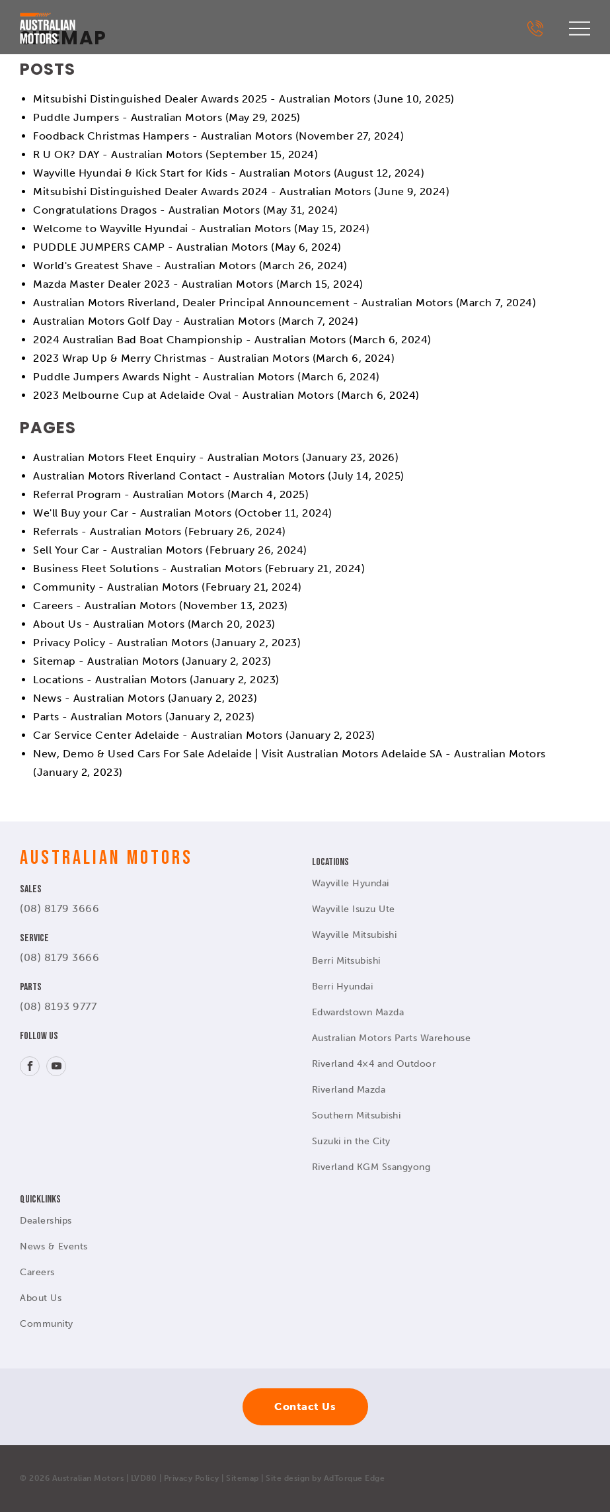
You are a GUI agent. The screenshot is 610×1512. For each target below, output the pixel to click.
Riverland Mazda (349, 1089)
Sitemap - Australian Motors (106, 661)
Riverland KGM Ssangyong (371, 1167)
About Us (40, 1298)
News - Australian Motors (99, 698)
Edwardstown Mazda (358, 1012)
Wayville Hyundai (350, 883)
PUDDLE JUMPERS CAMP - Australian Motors (150, 247)
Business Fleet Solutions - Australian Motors (147, 568)
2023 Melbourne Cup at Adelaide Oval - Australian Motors (183, 395)
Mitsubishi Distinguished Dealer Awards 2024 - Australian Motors (202, 191)
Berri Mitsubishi (346, 960)
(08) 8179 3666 (59, 908)
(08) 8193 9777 (58, 1006)
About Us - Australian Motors (108, 624)
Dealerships (46, 1220)
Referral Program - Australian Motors (128, 494)
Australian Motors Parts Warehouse (391, 1038)
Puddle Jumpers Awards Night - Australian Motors (164, 376)
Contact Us (305, 1406)
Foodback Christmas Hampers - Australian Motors (162, 136)
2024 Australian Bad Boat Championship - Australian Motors (189, 339)
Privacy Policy (191, 1478)
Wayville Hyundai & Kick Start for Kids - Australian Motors (181, 173)
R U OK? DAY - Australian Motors (118, 154)
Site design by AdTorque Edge (325, 1478)
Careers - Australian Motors (104, 605)
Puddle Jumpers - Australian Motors (127, 117)
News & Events (54, 1246)
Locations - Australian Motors (110, 679)
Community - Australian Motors (116, 587)
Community (46, 1323)
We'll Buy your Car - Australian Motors (132, 513)
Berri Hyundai (342, 986)
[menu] (579, 28)
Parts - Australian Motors (98, 716)
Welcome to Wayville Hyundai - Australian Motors (162, 228)
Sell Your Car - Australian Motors (118, 550)
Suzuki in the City (351, 1141)
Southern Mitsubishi (356, 1115)
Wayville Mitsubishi (354, 935)
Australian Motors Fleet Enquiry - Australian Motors (166, 457)
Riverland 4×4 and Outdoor (374, 1064)
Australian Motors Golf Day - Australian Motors (154, 321)
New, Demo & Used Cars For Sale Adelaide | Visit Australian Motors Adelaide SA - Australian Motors (289, 753)
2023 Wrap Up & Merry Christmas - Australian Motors (171, 358)
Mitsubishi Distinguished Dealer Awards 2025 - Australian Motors (202, 99)
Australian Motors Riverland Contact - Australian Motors (179, 476)
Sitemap (242, 1478)
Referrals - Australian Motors (107, 531)
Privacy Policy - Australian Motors (120, 642)
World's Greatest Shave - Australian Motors (144, 265)
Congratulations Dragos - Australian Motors (146, 210)
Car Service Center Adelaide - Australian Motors (158, 735)
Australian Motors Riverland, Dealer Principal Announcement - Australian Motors (243, 302)
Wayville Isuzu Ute (353, 909)
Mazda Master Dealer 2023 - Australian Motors (153, 284)
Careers (37, 1272)
